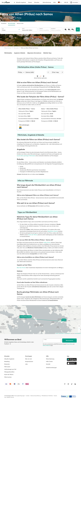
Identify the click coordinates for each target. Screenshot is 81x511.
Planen (30, 2)
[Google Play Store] (72, 359)
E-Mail (45, 339)
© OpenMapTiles (67, 333)
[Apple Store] (72, 363)
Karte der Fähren (32, 234)
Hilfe (54, 2)
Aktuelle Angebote (20, 2)
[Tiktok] (71, 384)
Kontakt (48, 364)
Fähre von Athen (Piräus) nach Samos (29, 48)
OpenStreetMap (78, 333)
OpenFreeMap (61, 333)
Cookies (27, 395)
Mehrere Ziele (20, 23)
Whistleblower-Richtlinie (47, 395)
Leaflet (56, 333)
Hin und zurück (11, 23)
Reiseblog (7, 361)
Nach (23, 28)
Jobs (26, 364)
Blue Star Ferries (21, 267)
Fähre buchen (8, 377)
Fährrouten (16, 48)
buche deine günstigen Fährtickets (26, 155)
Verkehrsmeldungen (51, 367)
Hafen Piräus (47, 242)
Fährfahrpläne (8, 53)
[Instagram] (68, 384)
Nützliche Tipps (47, 53)
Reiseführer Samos (53, 231)
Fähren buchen (7, 48)
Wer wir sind (28, 359)
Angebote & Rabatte (19, 53)
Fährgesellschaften (9, 372)
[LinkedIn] (75, 384)
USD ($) (66, 2)
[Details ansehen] (10, 344)
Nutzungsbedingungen (19, 395)
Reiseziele (7, 364)
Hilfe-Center (49, 361)
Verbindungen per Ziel (10, 369)
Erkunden (36, 2)
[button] (24, 72)
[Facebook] (64, 384)
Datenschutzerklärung (35, 395)
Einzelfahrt (3, 23)
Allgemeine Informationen (34, 53)
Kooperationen (29, 361)
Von (3, 28)
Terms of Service (46, 345)
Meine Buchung (47, 2)
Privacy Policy (69, 344)
